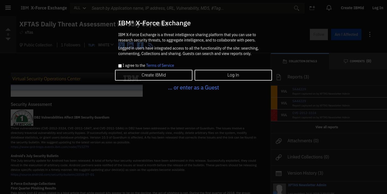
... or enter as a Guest (193, 87)
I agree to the (148, 65)
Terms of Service (160, 65)
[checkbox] (120, 66)
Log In (233, 75)
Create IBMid (154, 75)
